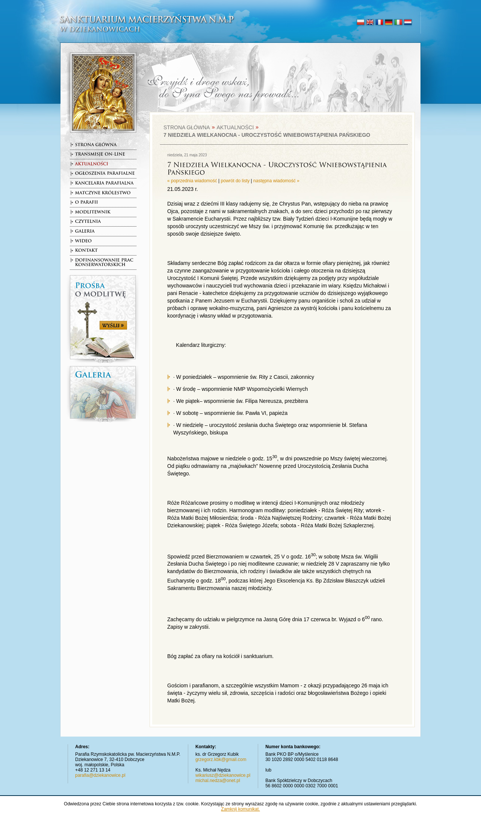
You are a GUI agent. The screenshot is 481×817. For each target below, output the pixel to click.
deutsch (388, 22)
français (379, 22)
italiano (398, 22)
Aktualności (235, 127)
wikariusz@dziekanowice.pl (222, 775)
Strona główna (186, 127)
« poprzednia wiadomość (192, 180)
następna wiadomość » (276, 180)
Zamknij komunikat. (240, 809)
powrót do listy (235, 180)
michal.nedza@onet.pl (217, 780)
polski (360, 22)
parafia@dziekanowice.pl (100, 775)
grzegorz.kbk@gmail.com (221, 759)
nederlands (407, 22)
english (370, 22)
